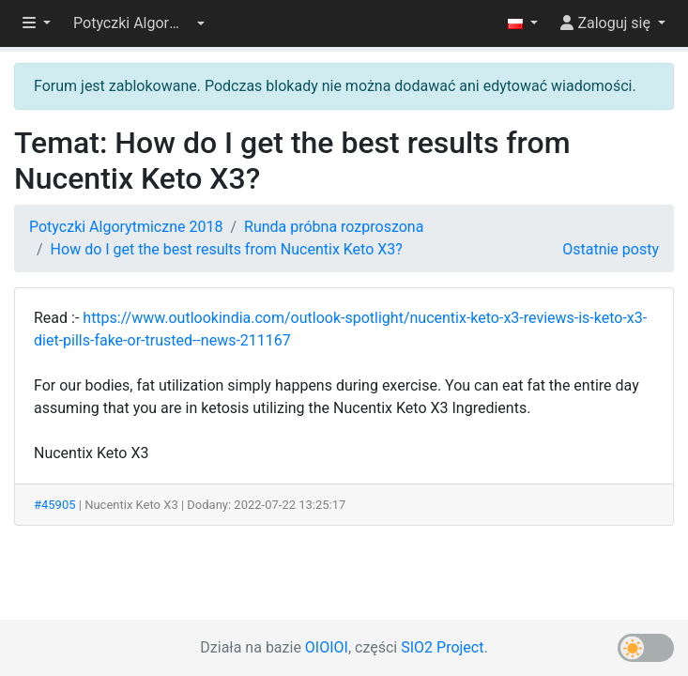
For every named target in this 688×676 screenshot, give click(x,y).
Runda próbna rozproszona (333, 227)
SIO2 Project (442, 647)
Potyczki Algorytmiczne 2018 (125, 227)
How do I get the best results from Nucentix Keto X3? (227, 249)
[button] (139, 23)
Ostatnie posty (610, 249)
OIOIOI (326, 647)
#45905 (55, 505)
